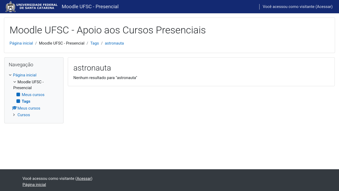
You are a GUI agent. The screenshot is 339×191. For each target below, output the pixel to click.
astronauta (114, 43)
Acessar (324, 6)
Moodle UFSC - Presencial (90, 7)
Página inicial (21, 43)
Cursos (23, 114)
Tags (94, 43)
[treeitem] (34, 95)
